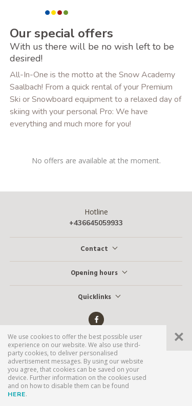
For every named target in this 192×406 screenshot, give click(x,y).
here (17, 394)
